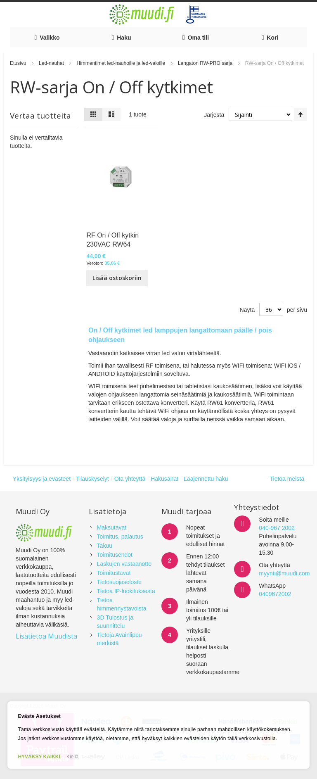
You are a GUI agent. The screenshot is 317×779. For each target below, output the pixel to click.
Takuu (104, 545)
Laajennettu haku (206, 478)
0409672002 (275, 594)
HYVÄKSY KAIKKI (39, 757)
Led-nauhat (52, 63)
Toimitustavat (114, 573)
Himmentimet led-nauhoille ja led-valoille (121, 63)
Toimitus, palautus (120, 536)
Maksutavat (112, 527)
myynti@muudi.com (284, 573)
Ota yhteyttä (129, 478)
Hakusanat (164, 478)
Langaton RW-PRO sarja (206, 63)
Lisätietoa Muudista (46, 636)
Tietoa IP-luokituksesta (126, 591)
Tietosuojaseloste (119, 582)
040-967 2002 (276, 528)
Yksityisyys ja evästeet (42, 478)
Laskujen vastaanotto (124, 563)
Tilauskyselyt (92, 478)
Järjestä (214, 115)
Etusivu (19, 63)
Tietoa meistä (287, 478)
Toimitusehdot (114, 554)
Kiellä (72, 757)
